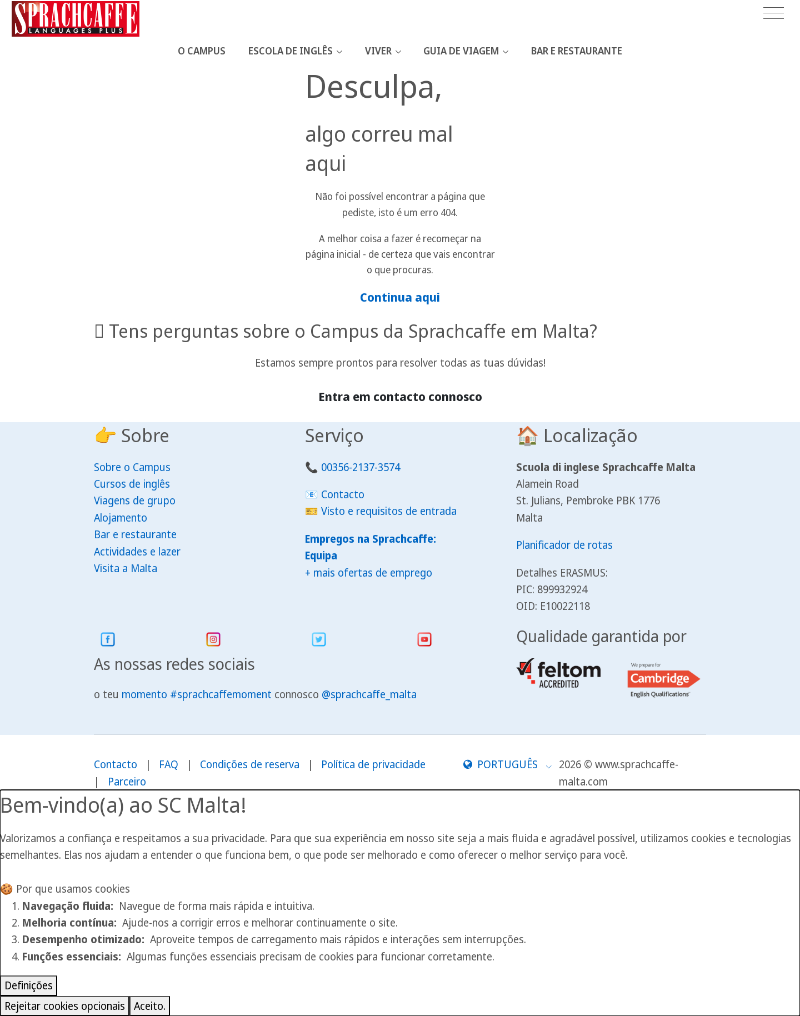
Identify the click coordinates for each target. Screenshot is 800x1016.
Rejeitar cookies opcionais (64, 1006)
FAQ (168, 764)
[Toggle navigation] (773, 13)
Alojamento (120, 517)
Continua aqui (400, 297)
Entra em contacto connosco (400, 396)
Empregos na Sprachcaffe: (370, 539)
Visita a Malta (125, 568)
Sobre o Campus (132, 467)
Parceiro (127, 781)
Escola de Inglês (290, 50)
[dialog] (400, 903)
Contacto (342, 494)
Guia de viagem (461, 50)
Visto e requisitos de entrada (389, 511)
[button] (507, 764)
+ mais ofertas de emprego (368, 572)
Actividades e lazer (137, 551)
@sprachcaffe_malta (369, 694)
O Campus (202, 50)
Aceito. (150, 1006)
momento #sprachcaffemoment (197, 694)
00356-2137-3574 (360, 467)
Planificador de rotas (564, 545)
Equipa (321, 555)
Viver (378, 50)
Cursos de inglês (132, 484)
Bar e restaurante (576, 50)
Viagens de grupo (135, 500)
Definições (28, 985)
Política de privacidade (373, 764)
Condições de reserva (249, 764)
